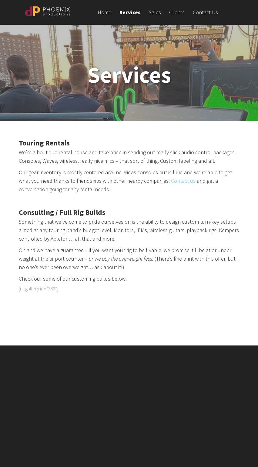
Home (104, 13)
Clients (177, 13)
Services (130, 13)
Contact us (183, 180)
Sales (155, 13)
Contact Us (205, 13)
